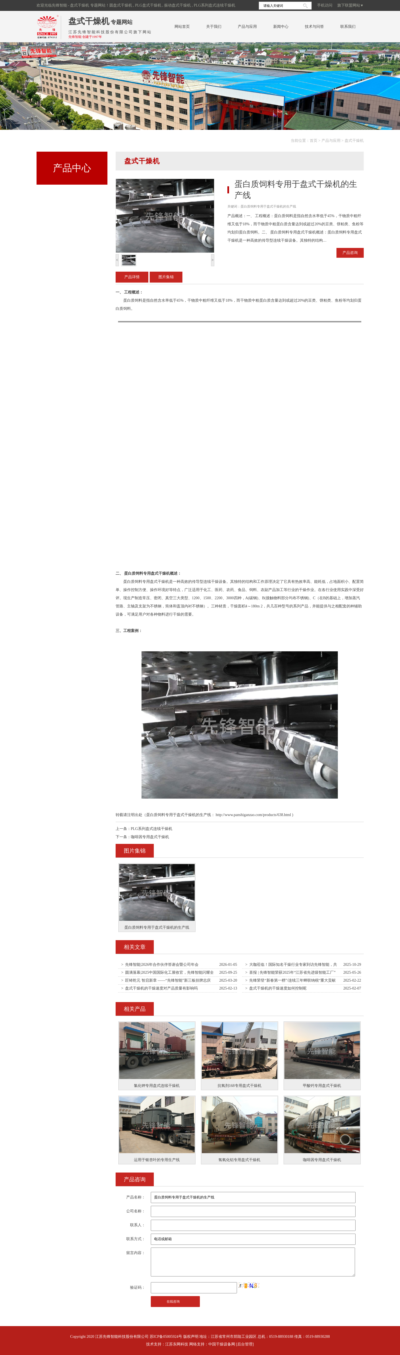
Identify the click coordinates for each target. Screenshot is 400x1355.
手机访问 (324, 5)
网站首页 (182, 27)
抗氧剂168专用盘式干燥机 (239, 1086)
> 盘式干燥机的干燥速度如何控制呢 (276, 988)
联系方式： (135, 1239)
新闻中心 (280, 27)
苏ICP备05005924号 (166, 1337)
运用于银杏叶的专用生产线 (157, 1160)
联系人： (137, 1225)
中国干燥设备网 (221, 1344)
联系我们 (348, 27)
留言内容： (135, 1253)
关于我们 (213, 27)
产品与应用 (247, 27)
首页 (313, 141)
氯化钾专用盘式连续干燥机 (157, 1086)
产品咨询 (350, 253)
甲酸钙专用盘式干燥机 (322, 1086)
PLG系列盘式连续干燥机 (151, 829)
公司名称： (135, 1211)
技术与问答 (314, 27)
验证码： (137, 1287)
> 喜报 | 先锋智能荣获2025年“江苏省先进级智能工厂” (290, 972)
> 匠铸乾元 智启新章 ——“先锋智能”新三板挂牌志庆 (166, 980)
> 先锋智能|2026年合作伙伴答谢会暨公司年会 (160, 965)
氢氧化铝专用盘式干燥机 (239, 1160)
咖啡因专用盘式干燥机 (150, 837)
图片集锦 (166, 277)
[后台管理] (245, 1344)
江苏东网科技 (176, 1344)
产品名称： (135, 1197)
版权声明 (191, 1337)
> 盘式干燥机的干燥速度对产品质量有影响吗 (159, 988)
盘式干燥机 (88, 21)
